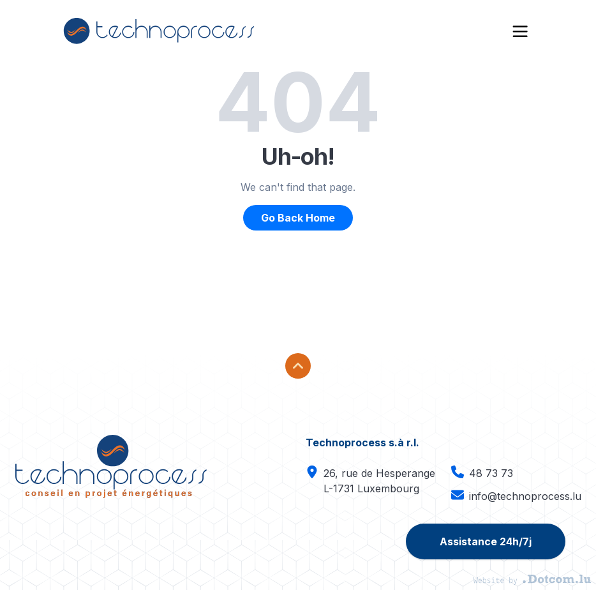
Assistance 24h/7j (486, 541)
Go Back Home (298, 217)
